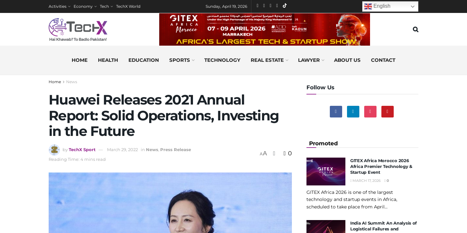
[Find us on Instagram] (370, 111)
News (71, 81)
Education (143, 60)
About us (347, 60)
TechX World (128, 6)
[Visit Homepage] (78, 29)
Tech (104, 6)
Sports (179, 60)
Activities (57, 6)
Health (108, 60)
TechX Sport (82, 149)
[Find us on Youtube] (387, 111)
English (377, 6)
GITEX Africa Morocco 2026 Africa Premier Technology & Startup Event (381, 166)
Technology (222, 60)
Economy (83, 6)
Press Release (175, 149)
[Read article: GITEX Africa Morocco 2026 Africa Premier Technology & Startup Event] (325, 171)
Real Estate (267, 60)
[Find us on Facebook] (336, 111)
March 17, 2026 (365, 180)
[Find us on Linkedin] (353, 111)
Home (80, 60)
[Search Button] (415, 29)
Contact (383, 60)
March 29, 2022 (122, 149)
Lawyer (309, 60)
